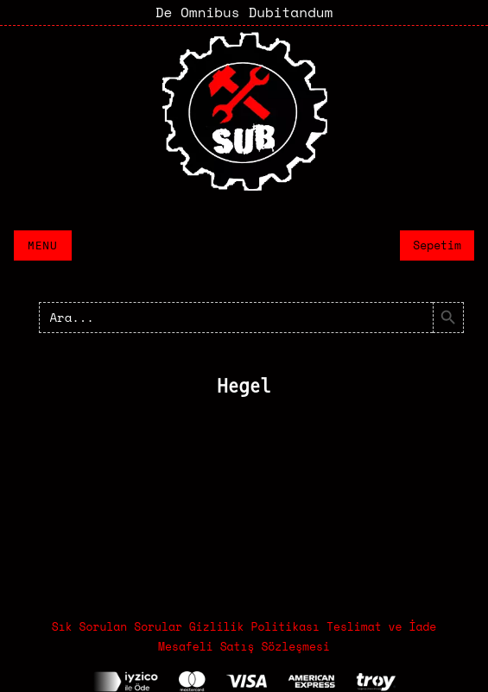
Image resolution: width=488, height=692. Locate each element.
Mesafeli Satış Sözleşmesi (244, 646)
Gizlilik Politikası (254, 626)
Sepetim (437, 245)
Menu (43, 245)
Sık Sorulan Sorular (117, 626)
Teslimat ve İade (381, 626)
